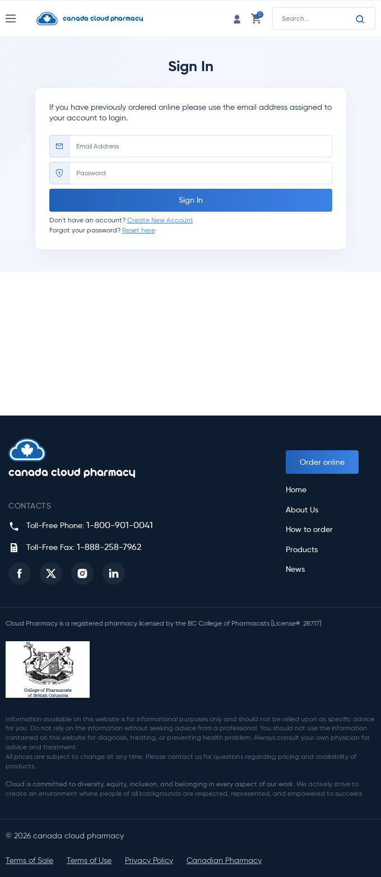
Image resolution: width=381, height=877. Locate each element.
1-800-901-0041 (119, 525)
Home (296, 490)
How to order (309, 529)
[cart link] (256, 18)
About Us (302, 510)
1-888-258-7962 (109, 547)
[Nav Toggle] (21, 18)
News (295, 569)
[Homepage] (109, 18)
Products (302, 549)
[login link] (237, 18)
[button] (19, 573)
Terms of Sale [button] (29, 860)
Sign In (191, 200)
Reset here (138, 230)
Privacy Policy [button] (149, 860)
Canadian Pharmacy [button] (224, 860)
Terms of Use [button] (89, 860)
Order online (322, 462)
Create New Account (160, 220)
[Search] (360, 19)
